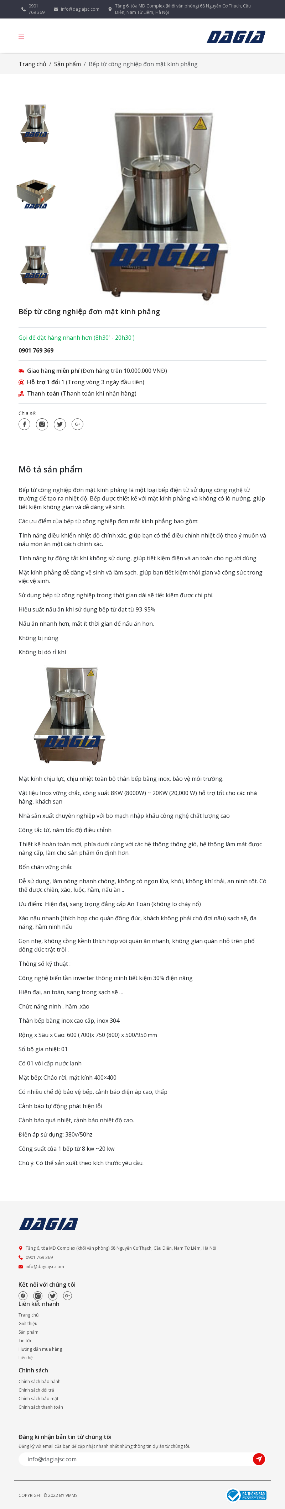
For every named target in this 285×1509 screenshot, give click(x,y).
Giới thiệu (28, 1323)
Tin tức (25, 1341)
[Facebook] (23, 1296)
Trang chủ (32, 64)
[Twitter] (52, 1296)
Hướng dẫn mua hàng (40, 1349)
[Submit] (259, 1458)
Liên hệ (26, 1358)
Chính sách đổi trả (36, 1390)
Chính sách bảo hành (40, 1381)
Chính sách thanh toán (41, 1407)
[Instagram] (37, 1296)
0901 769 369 (36, 9)
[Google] (67, 1296)
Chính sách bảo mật (38, 1399)
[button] (21, 36)
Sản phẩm (67, 64)
